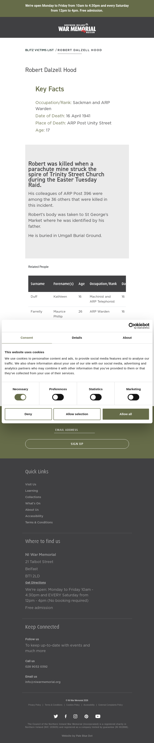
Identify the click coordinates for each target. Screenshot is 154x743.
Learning (31, 490)
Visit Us (30, 484)
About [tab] (127, 337)
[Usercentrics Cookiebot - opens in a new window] (131, 326)
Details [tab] (77, 337)
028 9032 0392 (36, 666)
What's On (32, 503)
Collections (33, 497)
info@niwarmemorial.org (42, 682)
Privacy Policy (34, 705)
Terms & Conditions (39, 522)
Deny (28, 414)
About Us (32, 509)
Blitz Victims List (39, 50)
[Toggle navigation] (145, 27)
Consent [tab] (27, 337)
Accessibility (34, 516)
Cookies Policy (73, 705)
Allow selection (77, 414)
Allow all (126, 414)
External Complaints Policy (110, 705)
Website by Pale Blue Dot (77, 736)
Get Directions (35, 582)
